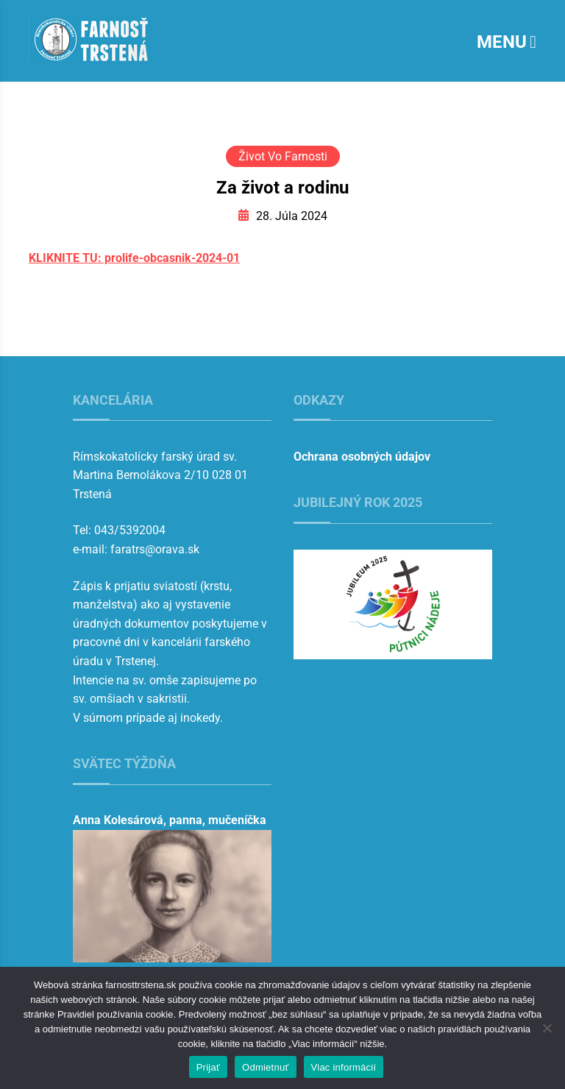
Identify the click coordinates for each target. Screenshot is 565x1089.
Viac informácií (344, 1067)
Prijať (208, 1067)
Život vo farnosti (282, 156)
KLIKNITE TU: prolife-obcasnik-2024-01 (134, 258)
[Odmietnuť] (546, 1028)
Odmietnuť (265, 1067)
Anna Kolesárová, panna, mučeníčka (169, 820)
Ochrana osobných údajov (362, 457)
